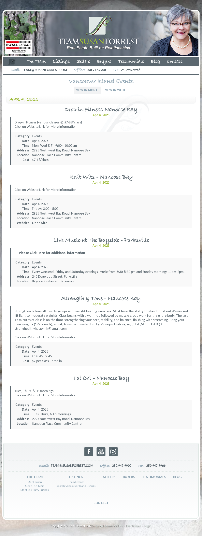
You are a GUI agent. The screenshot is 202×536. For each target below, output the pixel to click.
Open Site (39, 223)
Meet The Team (34, 486)
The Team (36, 62)
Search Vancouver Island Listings (76, 486)
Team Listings (76, 482)
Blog (155, 62)
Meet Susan (35, 482)
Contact (174, 62)
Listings (61, 62)
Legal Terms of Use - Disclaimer (118, 526)
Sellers (83, 62)
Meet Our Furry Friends (35, 490)
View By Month (87, 90)
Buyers (104, 62)
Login (147, 526)
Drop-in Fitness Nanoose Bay (101, 110)
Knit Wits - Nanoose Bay (101, 177)
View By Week (115, 90)
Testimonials (131, 62)
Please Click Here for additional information (52, 253)
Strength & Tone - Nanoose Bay (101, 299)
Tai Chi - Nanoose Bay (101, 378)
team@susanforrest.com (44, 70)
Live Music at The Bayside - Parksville (101, 240)
